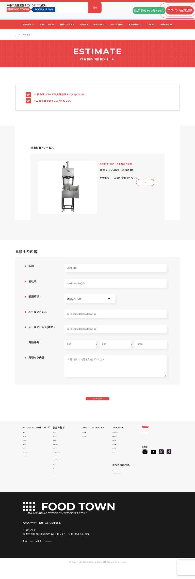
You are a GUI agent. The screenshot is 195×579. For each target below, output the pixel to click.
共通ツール (58, 476)
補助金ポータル (120, 479)
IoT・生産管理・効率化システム (67, 462)
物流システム (59, 442)
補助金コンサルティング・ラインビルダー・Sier (67, 471)
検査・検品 (58, 480)
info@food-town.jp (71, 554)
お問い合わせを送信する (97, 403)
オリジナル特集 (119, 453)
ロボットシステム (61, 458)
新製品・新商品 (119, 458)
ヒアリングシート (154, 450)
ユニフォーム (59, 488)
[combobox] (72, 7)
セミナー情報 (89, 442)
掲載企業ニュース (120, 446)
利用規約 (27, 458)
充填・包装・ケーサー (63, 453)
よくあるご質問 (30, 450)
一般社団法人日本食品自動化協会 (126, 485)
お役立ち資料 (119, 450)
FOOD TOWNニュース (123, 442)
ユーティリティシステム (64, 465)
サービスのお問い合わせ (35, 465)
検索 (95, 7)
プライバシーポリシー (33, 462)
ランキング (117, 462)
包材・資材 (58, 484)
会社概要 (27, 442)
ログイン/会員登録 (154, 440)
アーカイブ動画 (90, 446)
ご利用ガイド (29, 446)
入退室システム (60, 446)
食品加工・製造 (60, 450)
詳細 (143, 181)
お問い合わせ (29, 453)
